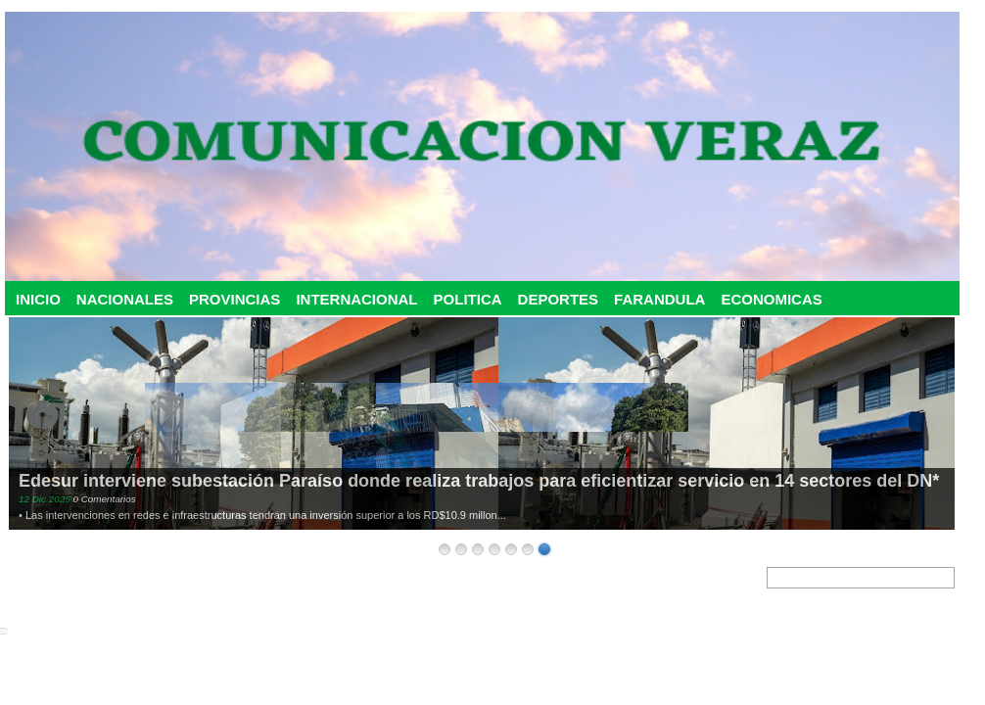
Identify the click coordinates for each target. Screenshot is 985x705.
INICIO (38, 299)
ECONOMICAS (771, 299)
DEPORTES (558, 299)
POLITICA (468, 299)
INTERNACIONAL (356, 299)
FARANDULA (659, 299)
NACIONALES (124, 299)
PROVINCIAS (234, 299)
